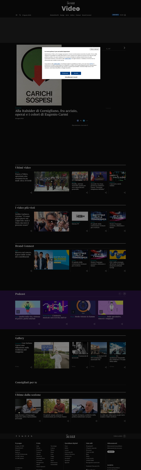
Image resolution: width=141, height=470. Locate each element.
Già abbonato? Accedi (71, 77)
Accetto (76, 73)
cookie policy (68, 58)
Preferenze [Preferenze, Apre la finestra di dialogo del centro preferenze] (65, 73)
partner (91, 63)
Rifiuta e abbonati (94, 49)
